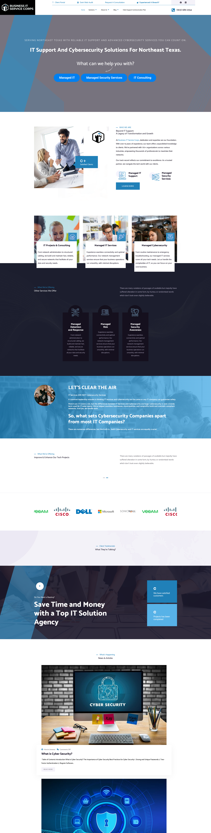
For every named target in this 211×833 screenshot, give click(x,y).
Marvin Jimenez (49, 696)
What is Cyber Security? (50, 702)
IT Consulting (142, 77)
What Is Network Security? (101, 702)
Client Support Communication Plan (136, 9)
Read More (48, 734)
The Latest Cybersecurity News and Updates (152, 704)
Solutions (90, 10)
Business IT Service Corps (128, 140)
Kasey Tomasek (147, 696)
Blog (115, 10)
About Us (103, 10)
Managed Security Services (104, 77)
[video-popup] (40, 583)
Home (79, 9)
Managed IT (67, 77)
